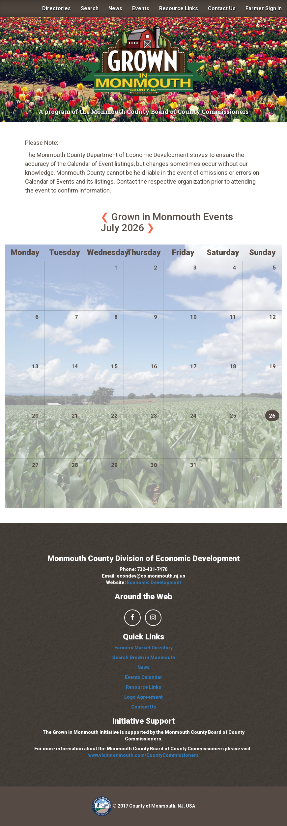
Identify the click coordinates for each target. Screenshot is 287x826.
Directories (56, 8)
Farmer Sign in (263, 8)
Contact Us (222, 8)
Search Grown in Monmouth (143, 657)
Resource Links (178, 8)
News (115, 8)
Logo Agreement (143, 697)
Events (140, 8)
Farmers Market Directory (143, 647)
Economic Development (154, 582)
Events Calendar (143, 677)
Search (90, 8)
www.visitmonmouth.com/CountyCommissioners (143, 755)
